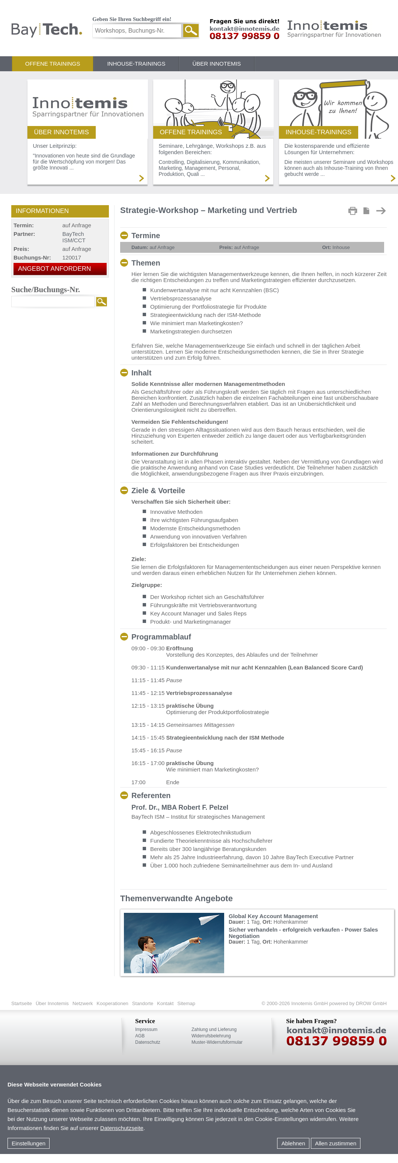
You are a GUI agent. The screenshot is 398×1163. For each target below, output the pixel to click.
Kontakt (165, 1003)
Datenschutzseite (121, 1128)
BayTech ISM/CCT (74, 237)
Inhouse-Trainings (136, 63)
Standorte (142, 1003)
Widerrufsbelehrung (211, 1035)
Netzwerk (82, 1003)
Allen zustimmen (335, 1143)
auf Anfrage (153, 247)
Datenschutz (147, 1042)
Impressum (146, 1029)
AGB (140, 1035)
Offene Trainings (52, 63)
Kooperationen (112, 1003)
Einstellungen (28, 1143)
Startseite (21, 1003)
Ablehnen (293, 1143)
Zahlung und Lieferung (214, 1029)
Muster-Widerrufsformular (217, 1042)
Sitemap (186, 1003)
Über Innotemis (216, 63)
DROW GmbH (370, 1003)
